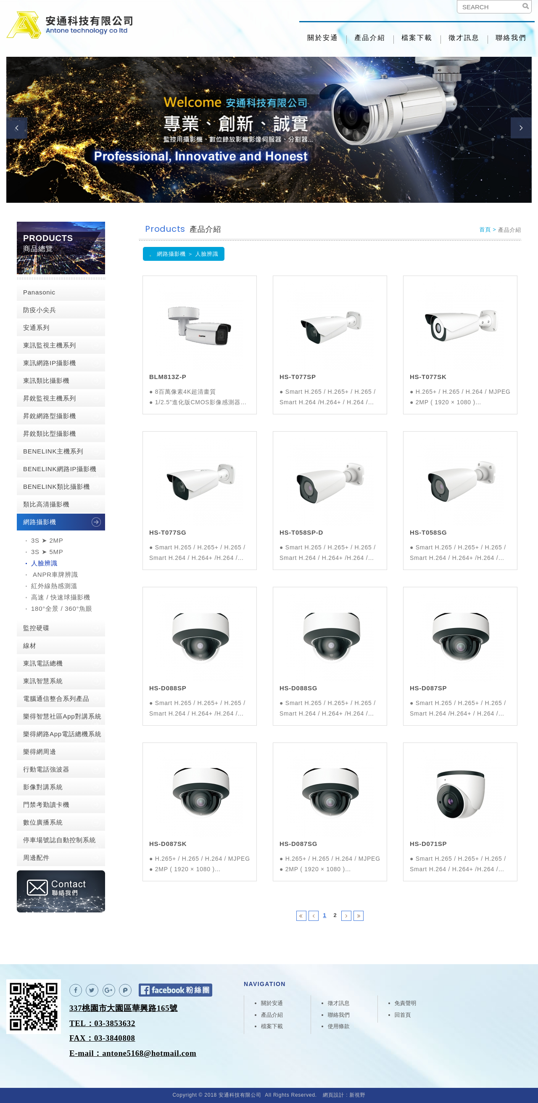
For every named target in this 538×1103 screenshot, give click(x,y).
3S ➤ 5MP (47, 551)
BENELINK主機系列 (53, 451)
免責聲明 (406, 1003)
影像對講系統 (43, 786)
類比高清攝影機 (46, 504)
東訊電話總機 (43, 663)
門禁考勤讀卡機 (46, 804)
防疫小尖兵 (39, 309)
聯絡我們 (511, 37)
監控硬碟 (36, 627)
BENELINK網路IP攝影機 (60, 468)
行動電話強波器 (46, 769)
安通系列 (36, 327)
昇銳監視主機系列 (49, 398)
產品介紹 (369, 37)
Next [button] (521, 127)
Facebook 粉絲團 (175, 990)
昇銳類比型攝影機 (49, 433)
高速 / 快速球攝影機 (60, 597)
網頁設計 (333, 1095)
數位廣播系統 (43, 822)
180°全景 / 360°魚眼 (61, 608)
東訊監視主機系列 (49, 345)
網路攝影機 (39, 521)
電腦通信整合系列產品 (56, 698)
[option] (269, 130)
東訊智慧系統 (43, 680)
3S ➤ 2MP (47, 540)
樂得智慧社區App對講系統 (62, 716)
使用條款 (339, 1026)
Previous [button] (16, 127)
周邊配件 (36, 857)
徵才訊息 (464, 37)
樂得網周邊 (39, 751)
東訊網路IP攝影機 (49, 362)
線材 (30, 645)
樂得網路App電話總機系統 (62, 733)
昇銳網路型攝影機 (49, 415)
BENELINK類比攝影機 (56, 486)
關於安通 (322, 37)
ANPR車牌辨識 (54, 574)
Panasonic (39, 292)
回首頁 (403, 1015)
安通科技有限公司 (69, 25)
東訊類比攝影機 (46, 380)
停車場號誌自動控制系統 (59, 839)
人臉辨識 (44, 563)
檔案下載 (417, 37)
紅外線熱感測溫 (54, 585)
